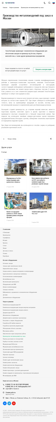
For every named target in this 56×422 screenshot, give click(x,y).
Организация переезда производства (13, 349)
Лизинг (5, 248)
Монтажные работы (8, 331)
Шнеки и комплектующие (9, 287)
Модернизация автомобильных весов (13, 347)
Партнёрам (6, 256)
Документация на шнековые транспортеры (14, 318)
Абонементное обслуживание (11, 315)
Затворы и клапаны (8, 289)
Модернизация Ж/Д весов (10, 344)
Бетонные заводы (8, 263)
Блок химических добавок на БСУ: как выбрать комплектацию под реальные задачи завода (40, 181)
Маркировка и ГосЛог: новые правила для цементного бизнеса (14, 180)
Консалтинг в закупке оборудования (13, 320)
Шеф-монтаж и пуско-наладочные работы (14, 333)
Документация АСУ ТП (9, 312)
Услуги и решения (8, 302)
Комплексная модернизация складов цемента (15, 310)
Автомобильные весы (9, 279)
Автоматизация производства (11, 282)
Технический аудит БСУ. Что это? (39, 213)
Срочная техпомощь (8, 357)
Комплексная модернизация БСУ (12, 305)
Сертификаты (6, 238)
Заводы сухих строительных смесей (12, 266)
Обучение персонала (8, 354)
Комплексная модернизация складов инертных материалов (19, 307)
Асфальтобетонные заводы (10, 268)
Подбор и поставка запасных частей (12, 341)
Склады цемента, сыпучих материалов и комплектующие (18, 271)
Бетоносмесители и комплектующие (12, 276)
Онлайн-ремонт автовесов (10, 362)
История (5, 240)
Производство (6, 235)
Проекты (5, 243)
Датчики (5, 295)
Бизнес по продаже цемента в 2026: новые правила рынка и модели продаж (15, 214)
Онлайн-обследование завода (11, 368)
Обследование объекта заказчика (12, 328)
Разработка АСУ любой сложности (12, 323)
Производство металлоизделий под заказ (14, 336)
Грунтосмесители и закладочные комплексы (15, 274)
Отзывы (5, 253)
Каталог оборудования (10, 260)
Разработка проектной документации (13, 326)
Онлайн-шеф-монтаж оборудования (12, 365)
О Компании (6, 232)
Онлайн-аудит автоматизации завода (13, 360)
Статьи (4, 245)
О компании (6, 229)
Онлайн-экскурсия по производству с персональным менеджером (21, 373)
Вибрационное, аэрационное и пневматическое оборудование (20, 292)
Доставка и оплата (8, 251)
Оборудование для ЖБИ (9, 284)
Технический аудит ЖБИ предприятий (13, 352)
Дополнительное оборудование (11, 297)
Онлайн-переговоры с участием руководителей (16, 370)
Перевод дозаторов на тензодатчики (13, 339)
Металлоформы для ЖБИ (9, 375)
